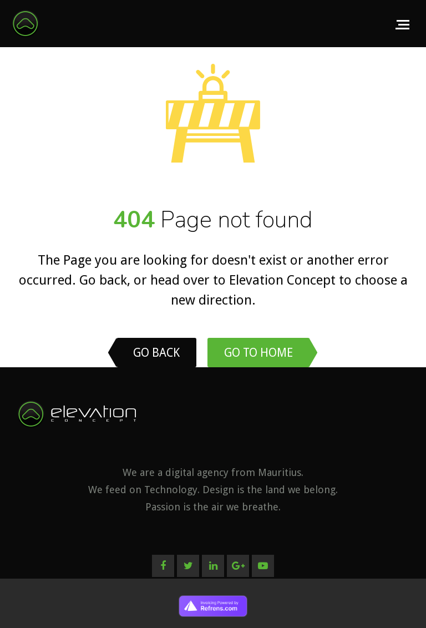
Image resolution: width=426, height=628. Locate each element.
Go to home (258, 352)
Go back (103, 280)
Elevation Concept (282, 280)
